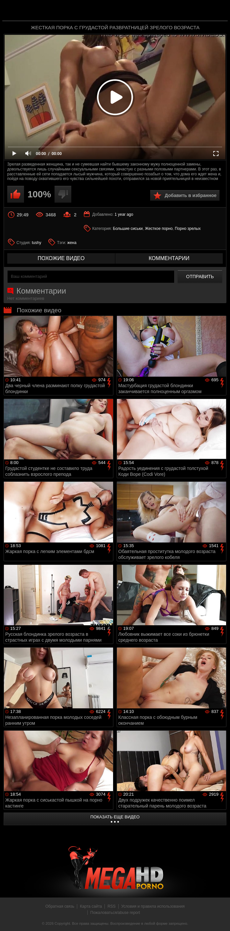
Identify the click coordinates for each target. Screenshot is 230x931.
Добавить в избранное (191, 195)
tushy (36, 242)
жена (72, 242)
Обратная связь (59, 906)
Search (218, 10)
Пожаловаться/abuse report (115, 912)
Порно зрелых (188, 228)
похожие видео (61, 258)
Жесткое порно (158, 228)
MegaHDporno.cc (128, 11)
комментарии (169, 258)
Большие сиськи (128, 228)
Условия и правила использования (153, 906)
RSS (111, 906)
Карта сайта (91, 906)
